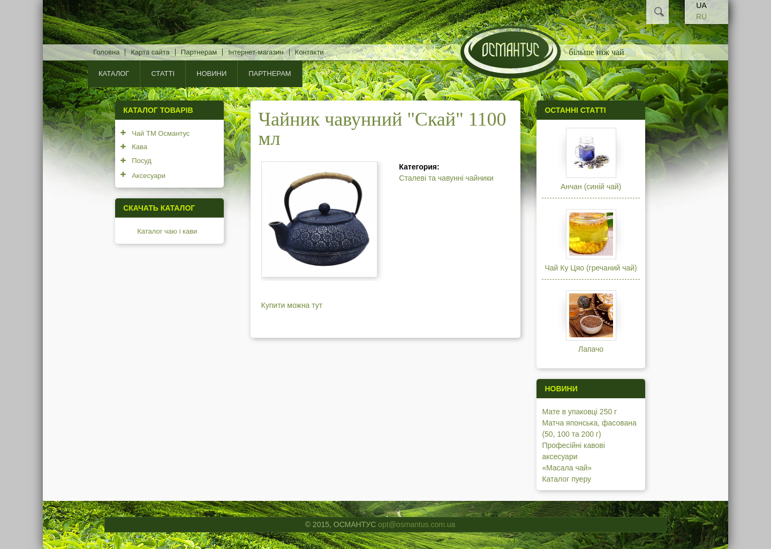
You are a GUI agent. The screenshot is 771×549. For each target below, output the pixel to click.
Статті (163, 73)
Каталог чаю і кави (167, 231)
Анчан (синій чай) (591, 186)
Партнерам (199, 52)
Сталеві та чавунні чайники (446, 178)
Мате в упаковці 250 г (579, 411)
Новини (211, 73)
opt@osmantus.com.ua (416, 524)
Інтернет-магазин (255, 52)
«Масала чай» (567, 467)
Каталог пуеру (566, 479)
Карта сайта (150, 52)
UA (701, 5)
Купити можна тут (292, 305)
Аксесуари (148, 176)
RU (701, 16)
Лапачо (590, 349)
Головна (106, 52)
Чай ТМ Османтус (161, 133)
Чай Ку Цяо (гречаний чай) (591, 268)
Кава (139, 147)
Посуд (142, 161)
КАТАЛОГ (114, 73)
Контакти (309, 52)
